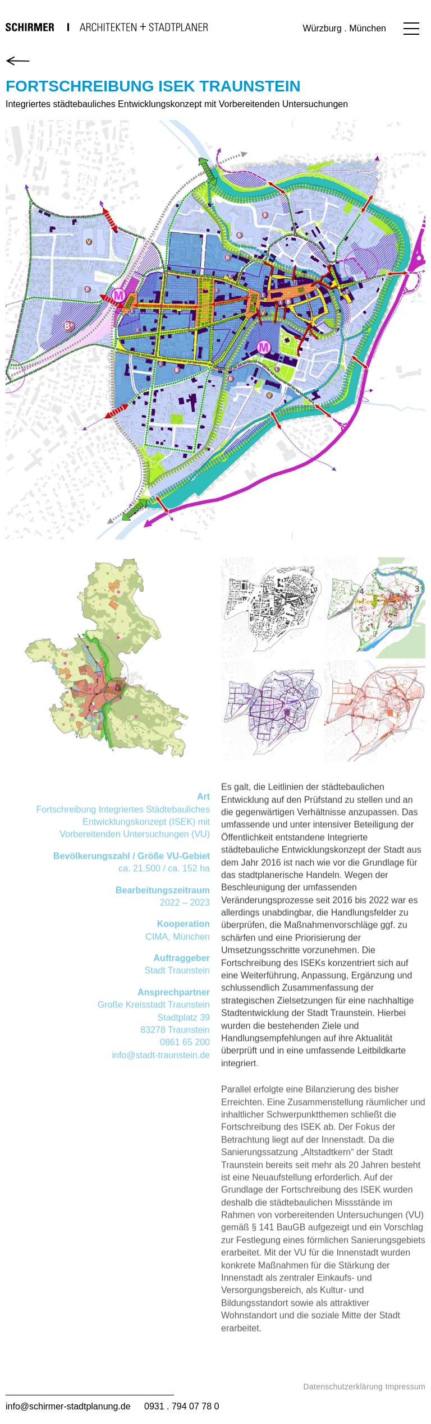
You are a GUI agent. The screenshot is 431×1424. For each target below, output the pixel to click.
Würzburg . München (344, 28)
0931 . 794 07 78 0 (181, 1406)
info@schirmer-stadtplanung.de (68, 1406)
